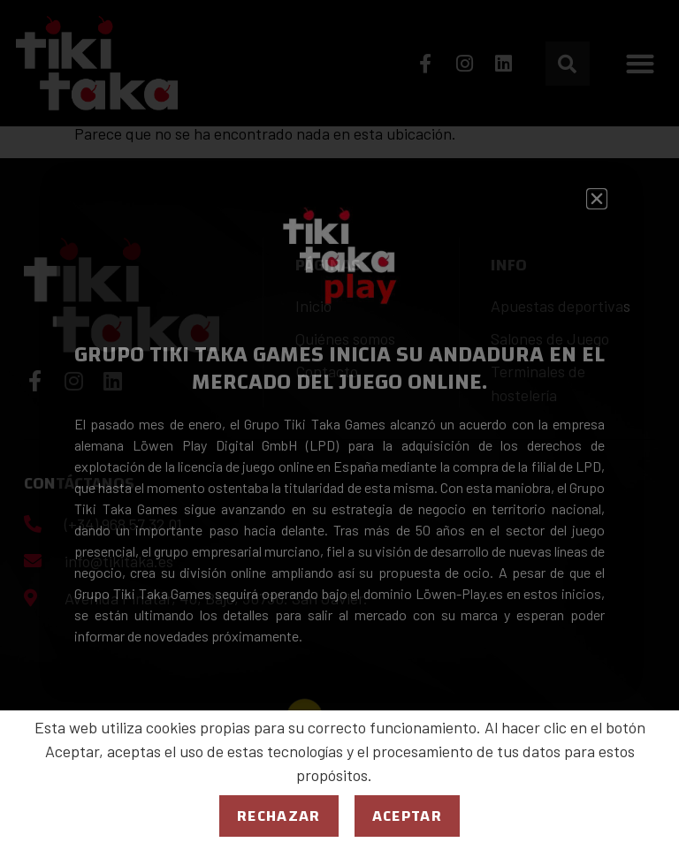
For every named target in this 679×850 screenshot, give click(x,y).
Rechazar (279, 816)
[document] (339, 425)
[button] (597, 199)
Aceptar (407, 816)
